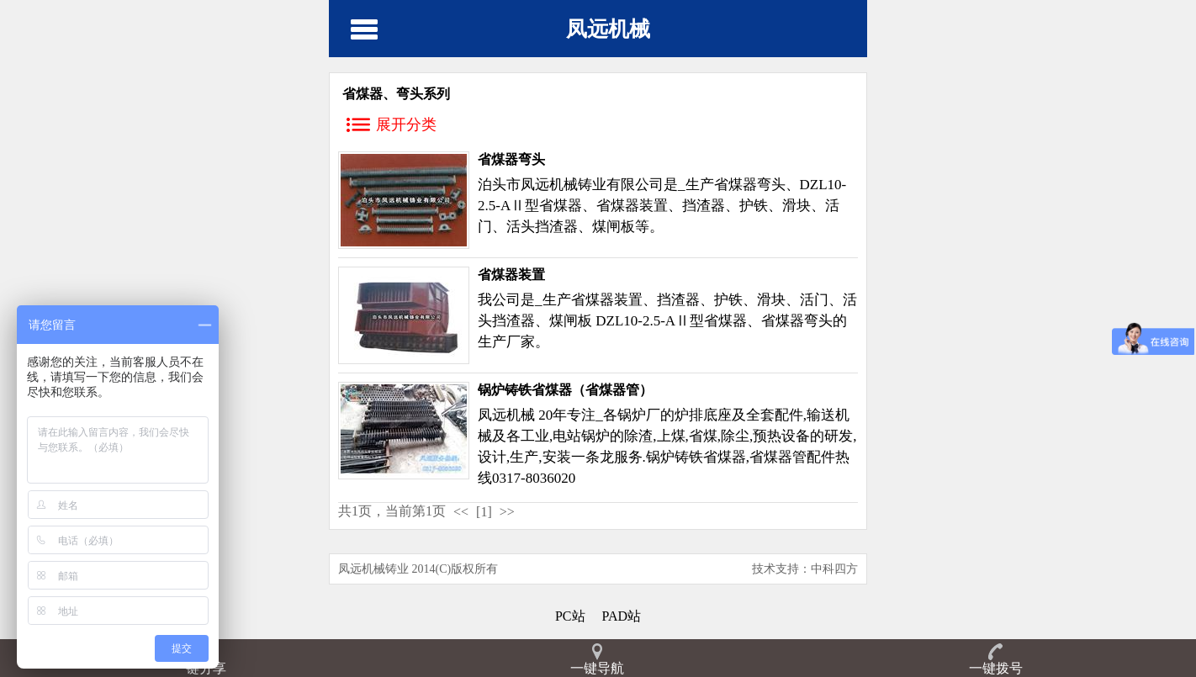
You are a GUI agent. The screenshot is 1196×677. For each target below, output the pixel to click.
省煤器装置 (511, 274)
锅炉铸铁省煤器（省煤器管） (565, 390)
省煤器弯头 (511, 159)
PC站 (570, 616)
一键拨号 (996, 668)
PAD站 (622, 616)
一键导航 (597, 668)
